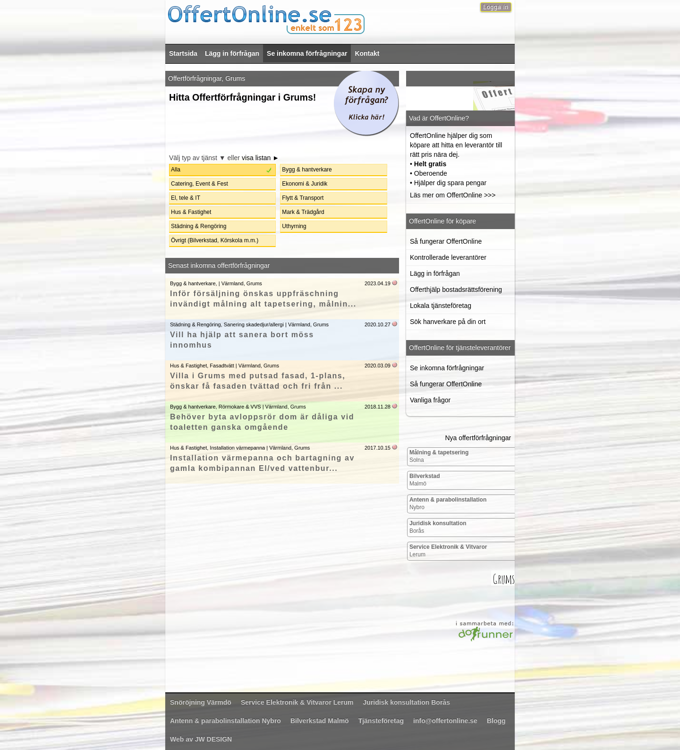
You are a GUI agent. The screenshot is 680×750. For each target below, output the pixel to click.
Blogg (496, 720)
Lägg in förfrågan (232, 53)
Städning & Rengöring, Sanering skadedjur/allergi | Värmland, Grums (249, 324)
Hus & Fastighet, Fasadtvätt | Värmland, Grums (224, 365)
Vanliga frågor (430, 400)
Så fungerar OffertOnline (446, 241)
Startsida (183, 53)
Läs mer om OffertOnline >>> (452, 195)
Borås (438, 527)
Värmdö (200, 702)
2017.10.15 (378, 448)
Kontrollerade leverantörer (448, 257)
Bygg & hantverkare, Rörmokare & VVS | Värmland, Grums (238, 406)
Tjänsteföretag (381, 720)
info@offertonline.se (445, 720)
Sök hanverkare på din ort (447, 321)
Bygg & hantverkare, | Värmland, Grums (216, 283)
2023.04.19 (378, 283)
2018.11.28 (378, 406)
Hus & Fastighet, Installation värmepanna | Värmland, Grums (240, 448)
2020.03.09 (378, 365)
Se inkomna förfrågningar (307, 53)
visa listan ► (260, 158)
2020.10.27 (378, 324)
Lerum (448, 551)
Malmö (424, 480)
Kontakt (367, 53)
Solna (438, 456)
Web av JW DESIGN (201, 739)
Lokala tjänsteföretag (440, 305)
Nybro (447, 503)
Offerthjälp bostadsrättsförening (456, 289)
